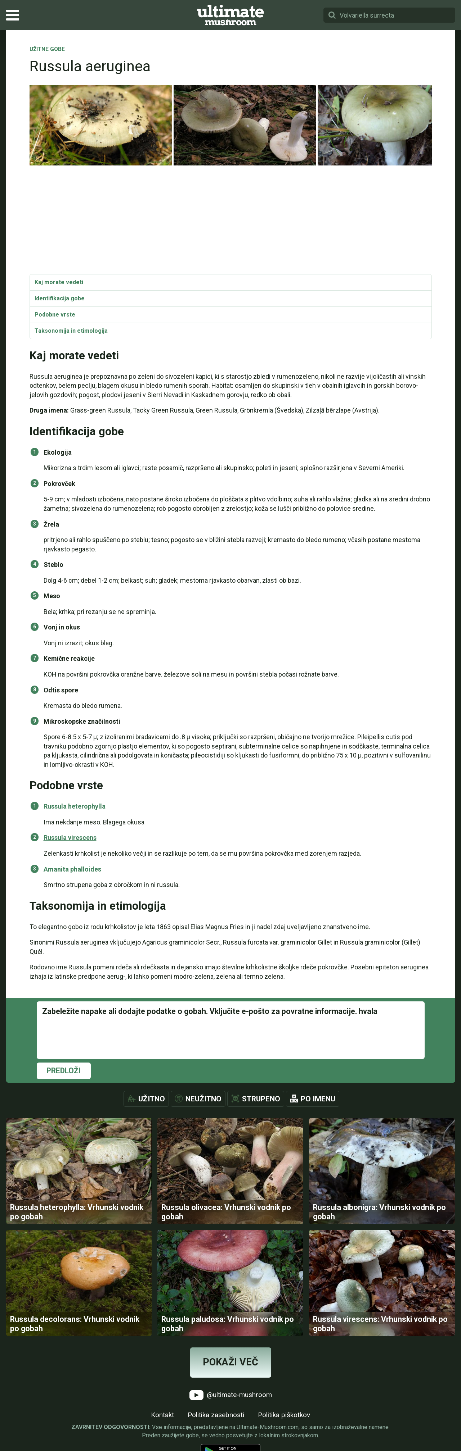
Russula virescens (70, 837)
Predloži (63, 1070)
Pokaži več (230, 1362)
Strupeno (261, 1099)
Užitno (151, 1099)
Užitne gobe (47, 50)
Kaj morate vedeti (59, 282)
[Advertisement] (231, 220)
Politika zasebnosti (216, 1415)
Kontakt (162, 1415)
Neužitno (203, 1099)
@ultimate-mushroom (230, 1395)
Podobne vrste (55, 314)
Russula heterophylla (75, 806)
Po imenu (318, 1099)
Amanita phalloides (72, 869)
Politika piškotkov (284, 1415)
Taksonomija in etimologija (71, 330)
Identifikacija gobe (60, 298)
